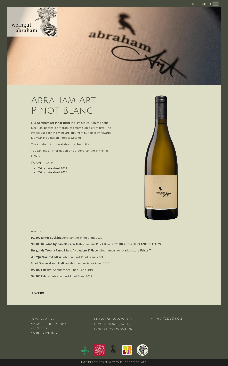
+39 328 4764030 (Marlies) (113, 329)
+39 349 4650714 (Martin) (112, 324)
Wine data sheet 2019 (52, 168)
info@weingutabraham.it (113, 318)
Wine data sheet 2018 (52, 172)
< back (37, 293)
